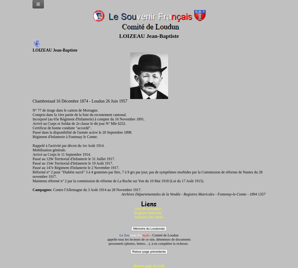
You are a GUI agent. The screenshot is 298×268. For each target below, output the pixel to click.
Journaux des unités (149, 217)
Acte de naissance (147, 209)
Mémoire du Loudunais (149, 228)
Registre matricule (148, 213)
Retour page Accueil (149, 266)
